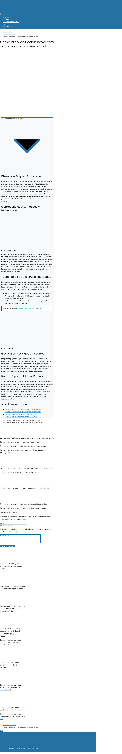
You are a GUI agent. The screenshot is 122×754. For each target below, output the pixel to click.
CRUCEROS (7, 18)
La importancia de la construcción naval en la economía (21, 420)
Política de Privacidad (11, 750)
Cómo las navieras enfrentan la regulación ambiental (23, 412)
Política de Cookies (24, 750)
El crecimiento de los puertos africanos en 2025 (21, 417)
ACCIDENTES (7, 26)
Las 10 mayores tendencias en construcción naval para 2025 (22, 422)
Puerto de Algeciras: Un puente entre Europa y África (23, 409)
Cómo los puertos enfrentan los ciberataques (20, 414)
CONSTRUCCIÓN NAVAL (11, 22)
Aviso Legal (35, 750)
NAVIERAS (6, 24)
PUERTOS (6, 20)
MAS (4, 28)
